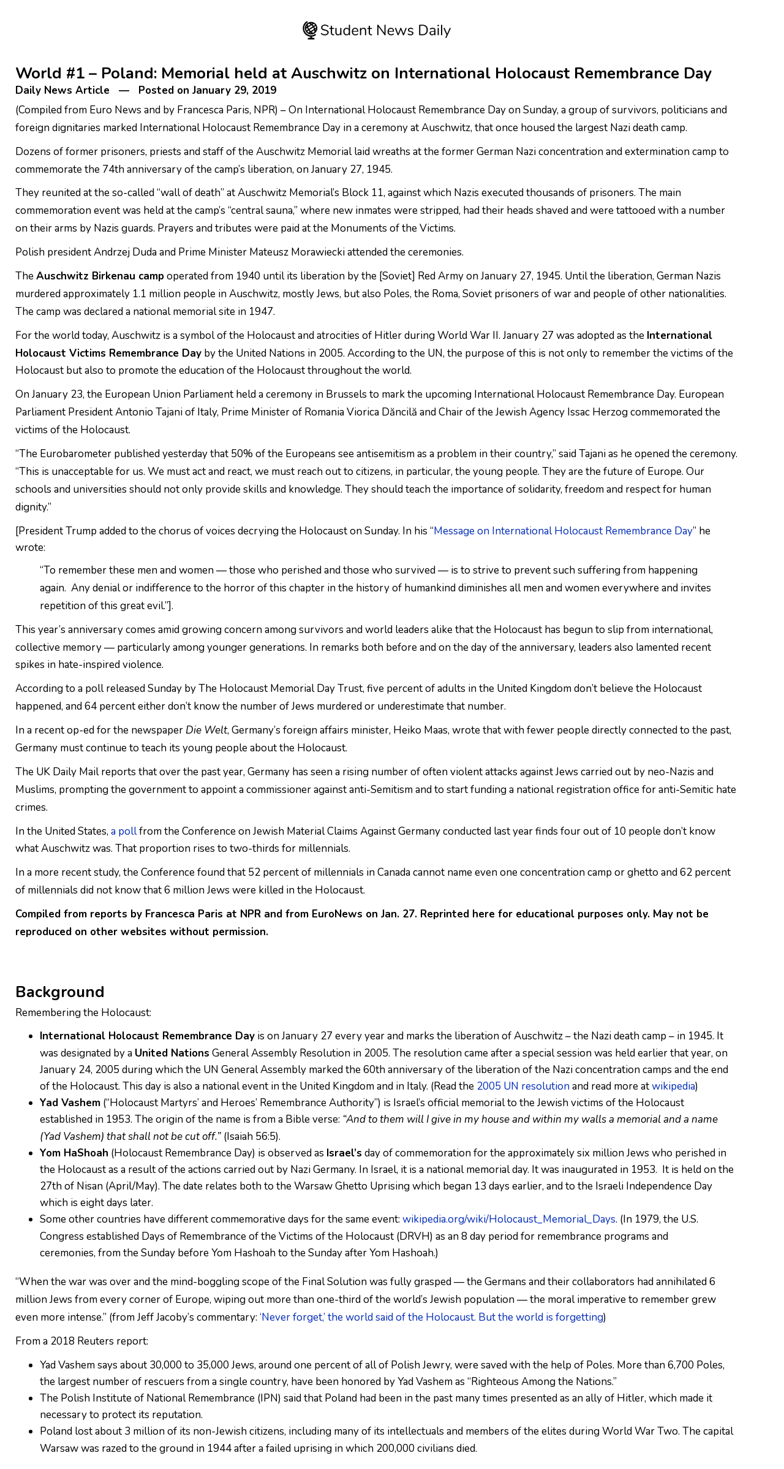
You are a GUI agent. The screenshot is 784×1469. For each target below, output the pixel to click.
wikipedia (673, 1086)
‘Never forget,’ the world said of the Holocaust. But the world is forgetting (431, 1317)
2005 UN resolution (523, 1086)
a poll (124, 831)
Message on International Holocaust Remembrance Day (563, 531)
